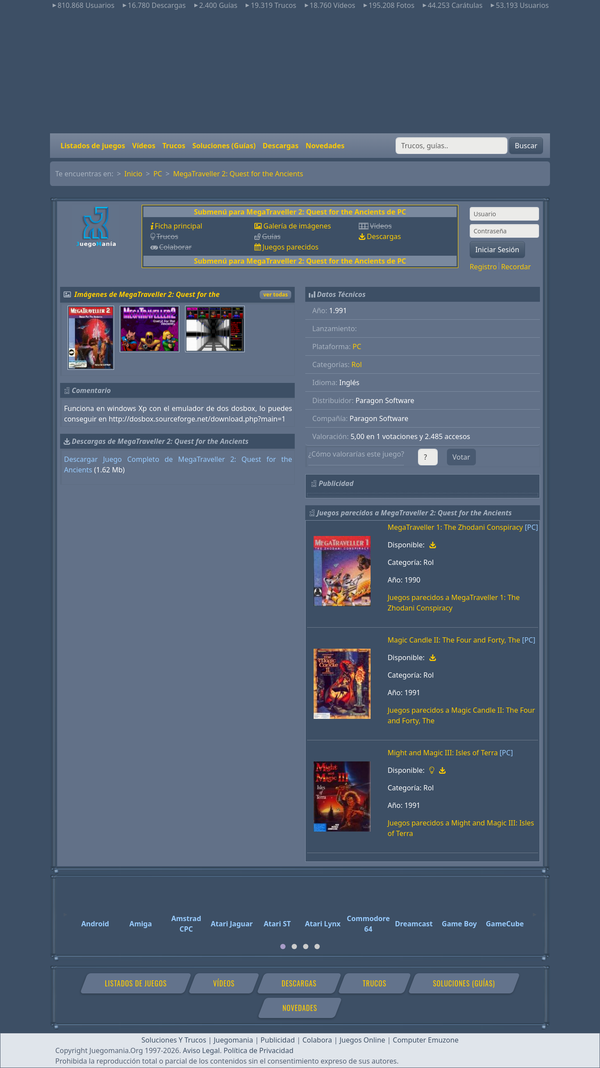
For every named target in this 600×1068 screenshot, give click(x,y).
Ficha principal (178, 226)
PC (158, 174)
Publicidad (278, 1040)
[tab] (283, 946)
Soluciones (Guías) (223, 145)
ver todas (275, 294)
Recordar (516, 266)
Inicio (134, 174)
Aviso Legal (201, 1050)
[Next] (535, 910)
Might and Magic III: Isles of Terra (443, 752)
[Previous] (65, 910)
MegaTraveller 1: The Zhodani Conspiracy (455, 527)
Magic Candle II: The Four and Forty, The (454, 640)
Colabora (317, 1040)
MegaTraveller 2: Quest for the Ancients (238, 174)
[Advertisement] (300, 72)
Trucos (173, 145)
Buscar (526, 145)
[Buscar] (451, 145)
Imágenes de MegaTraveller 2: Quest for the (147, 294)
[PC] (531, 527)
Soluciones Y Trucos (174, 1040)
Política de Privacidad (258, 1050)
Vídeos (143, 145)
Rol (356, 364)
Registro (483, 266)
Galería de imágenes (297, 226)
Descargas (281, 145)
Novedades (325, 145)
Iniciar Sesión (497, 249)
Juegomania (233, 1040)
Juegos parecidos (290, 247)
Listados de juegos (93, 145)
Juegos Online (362, 1040)
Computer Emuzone (426, 1040)
